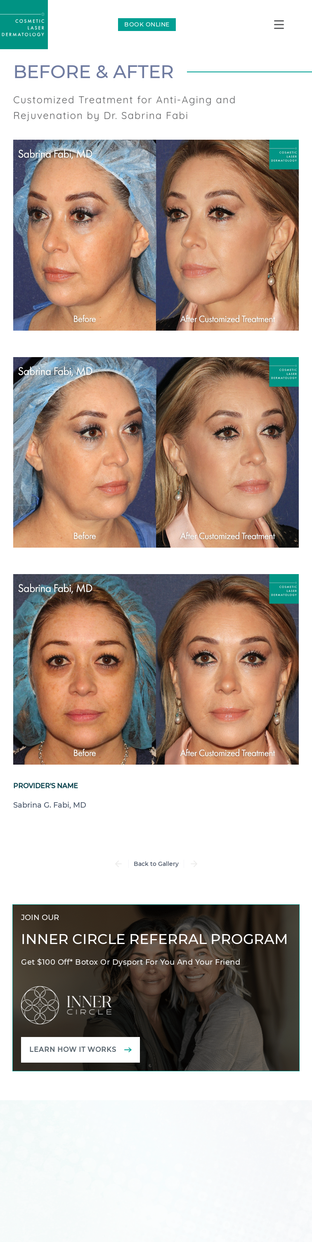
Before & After (93, 71)
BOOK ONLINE (147, 24)
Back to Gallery (156, 864)
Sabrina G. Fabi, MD (49, 805)
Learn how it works (72, 1050)
